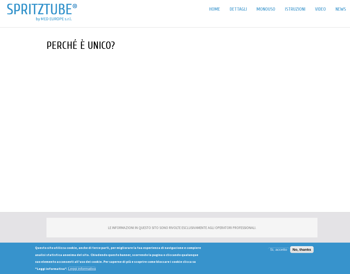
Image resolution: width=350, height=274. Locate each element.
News (341, 9)
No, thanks (302, 250)
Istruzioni (295, 9)
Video (320, 9)
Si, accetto (278, 250)
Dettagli (238, 9)
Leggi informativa (82, 269)
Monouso (265, 9)
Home (214, 9)
